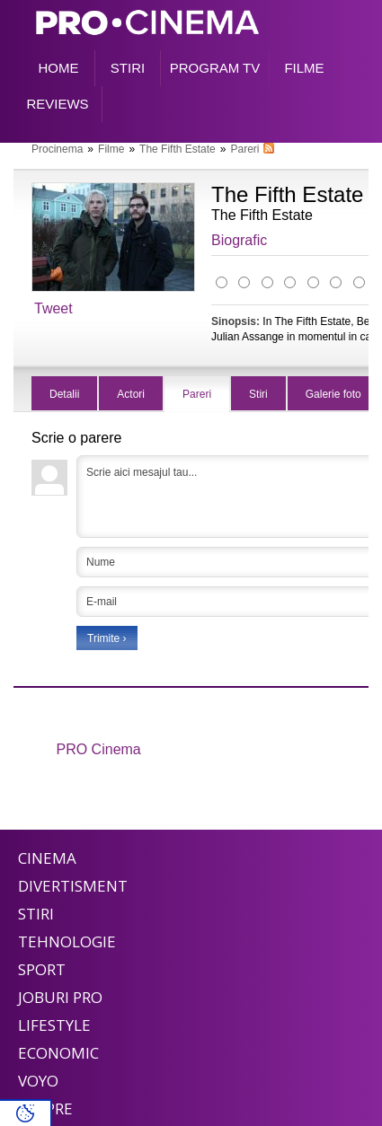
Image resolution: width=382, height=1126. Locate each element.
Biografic (239, 240)
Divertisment (73, 885)
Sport (42, 969)
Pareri (244, 149)
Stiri (258, 394)
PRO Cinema (99, 749)
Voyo (38, 1080)
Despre (45, 1108)
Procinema (57, 149)
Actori (131, 394)
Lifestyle (54, 1025)
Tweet (53, 308)
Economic (58, 1052)
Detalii (64, 394)
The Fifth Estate (177, 149)
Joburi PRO (60, 997)
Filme (111, 149)
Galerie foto (333, 394)
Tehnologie (67, 941)
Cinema (47, 857)
